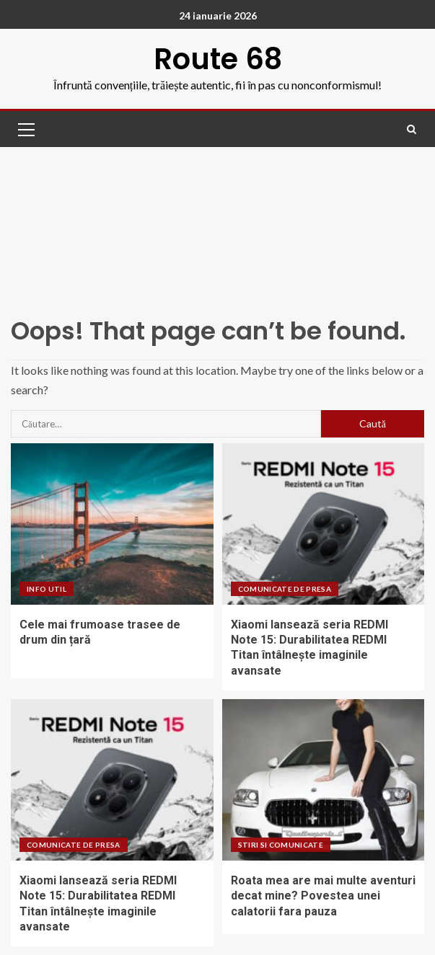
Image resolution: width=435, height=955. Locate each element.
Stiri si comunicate (281, 844)
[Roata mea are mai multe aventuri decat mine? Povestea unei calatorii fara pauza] (323, 780)
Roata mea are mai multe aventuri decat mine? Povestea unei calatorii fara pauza (323, 896)
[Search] (412, 129)
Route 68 (218, 59)
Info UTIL (46, 589)
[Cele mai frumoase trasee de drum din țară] (112, 524)
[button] (25, 129)
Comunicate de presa (285, 589)
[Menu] (25, 129)
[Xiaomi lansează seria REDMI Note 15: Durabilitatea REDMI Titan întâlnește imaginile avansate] (323, 524)
